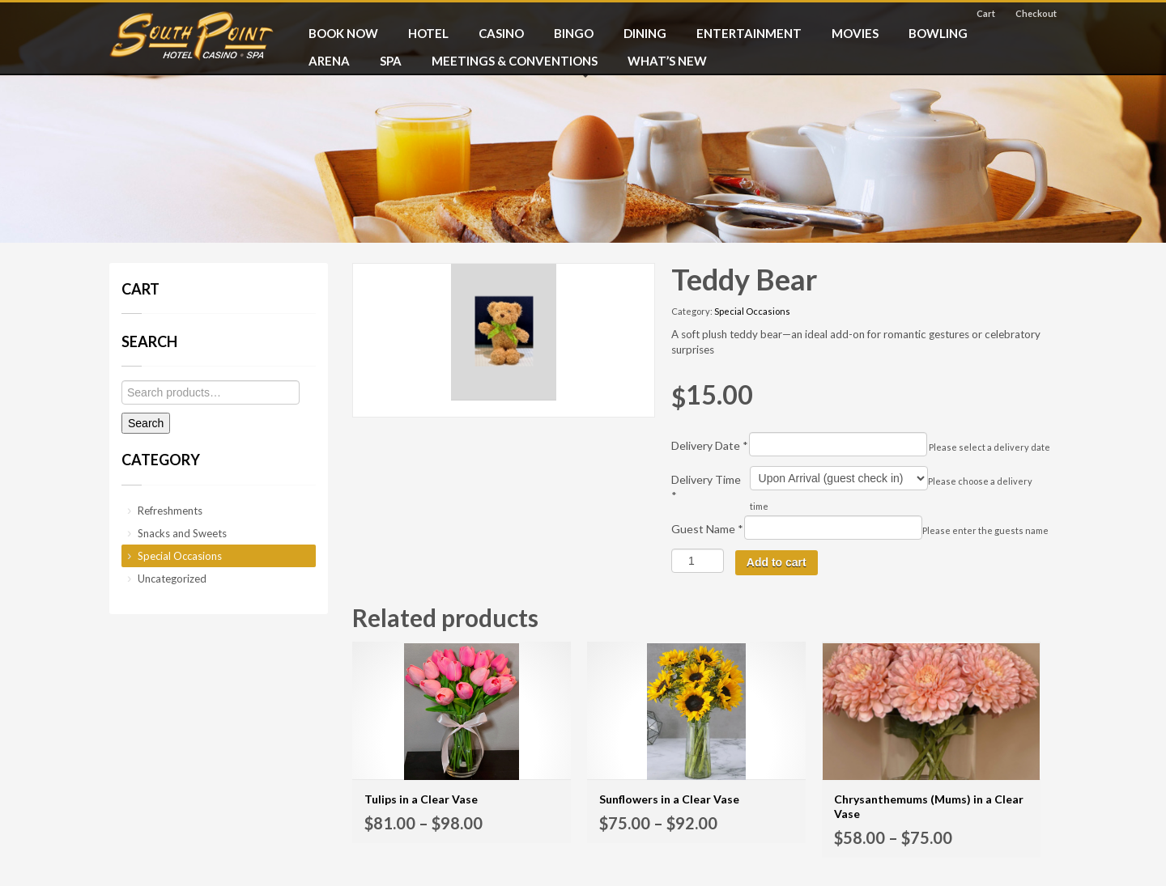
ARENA (329, 60)
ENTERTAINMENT (749, 33)
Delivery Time (706, 487)
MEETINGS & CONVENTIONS (515, 60)
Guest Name (707, 529)
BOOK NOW (343, 33)
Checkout (1036, 13)
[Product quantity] (697, 561)
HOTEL (428, 33)
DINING (644, 33)
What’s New (667, 60)
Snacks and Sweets (182, 533)
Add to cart (776, 562)
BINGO (574, 33)
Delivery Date (709, 445)
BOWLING (938, 33)
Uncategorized (172, 578)
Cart (986, 13)
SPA (391, 60)
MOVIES (855, 33)
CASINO (501, 33)
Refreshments (170, 510)
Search (146, 423)
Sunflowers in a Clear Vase (669, 799)
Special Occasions (752, 311)
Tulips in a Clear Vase (421, 799)
